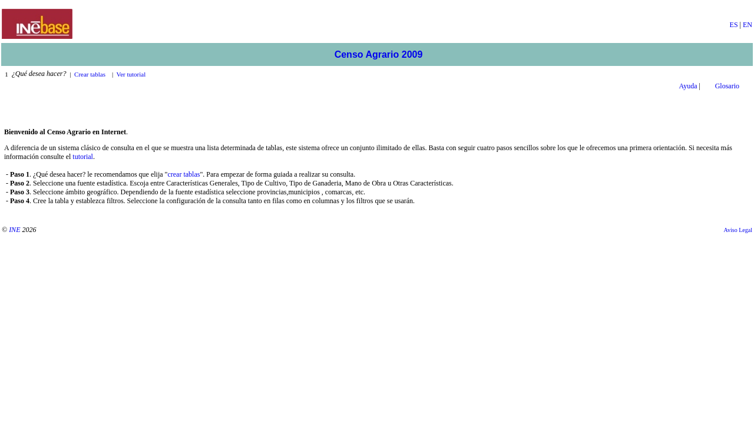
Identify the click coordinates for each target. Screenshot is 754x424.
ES (734, 25)
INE (14, 230)
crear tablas (183, 174)
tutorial (82, 157)
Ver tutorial (131, 74)
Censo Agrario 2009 (379, 54)
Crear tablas (90, 74)
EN (747, 25)
